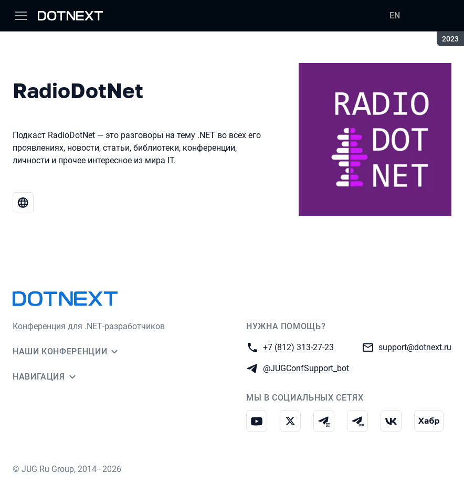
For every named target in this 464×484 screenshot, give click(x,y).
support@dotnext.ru (414, 346)
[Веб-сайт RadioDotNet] (23, 202)
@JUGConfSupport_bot (306, 367)
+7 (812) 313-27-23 (298, 346)
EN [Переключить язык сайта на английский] (394, 15)
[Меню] (20, 15)
